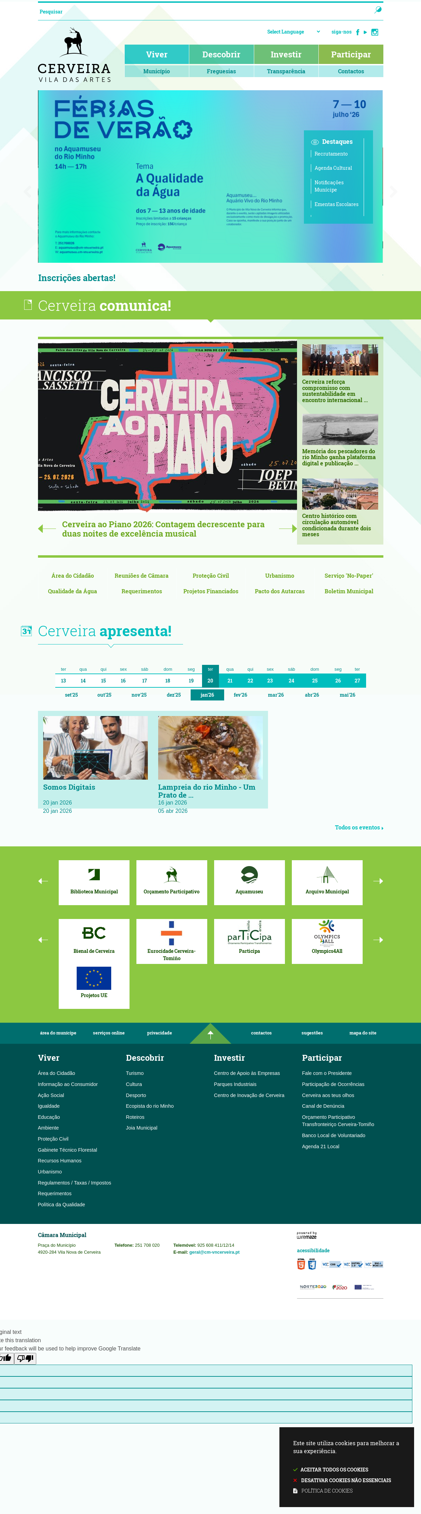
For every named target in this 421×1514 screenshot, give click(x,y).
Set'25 (71, 695)
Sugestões (312, 1034)
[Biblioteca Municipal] (94, 878)
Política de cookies (327, 1490)
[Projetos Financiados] (210, 592)
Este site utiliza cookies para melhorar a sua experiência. (346, 1467)
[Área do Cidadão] (72, 576)
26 (338, 681)
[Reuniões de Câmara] (141, 576)
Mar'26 (276, 695)
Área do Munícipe (58, 1034)
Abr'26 (312, 695)
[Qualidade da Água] (72, 592)
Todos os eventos (359, 828)
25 (314, 681)
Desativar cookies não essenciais (346, 1480)
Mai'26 (347, 695)
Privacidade (159, 1034)
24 (291, 681)
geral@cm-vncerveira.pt (214, 1252)
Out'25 (104, 695)
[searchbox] (198, 11)
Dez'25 (174, 695)
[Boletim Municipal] (349, 592)
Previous (47, 529)
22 (250, 681)
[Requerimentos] (141, 592)
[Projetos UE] (94, 982)
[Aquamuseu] (249, 878)
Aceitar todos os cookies (334, 1469)
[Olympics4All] (327, 937)
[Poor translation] (25, 1359)
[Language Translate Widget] (293, 31)
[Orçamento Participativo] (171, 878)
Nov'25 (139, 695)
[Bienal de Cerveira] (94, 937)
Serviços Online (109, 1034)
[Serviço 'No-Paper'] (349, 576)
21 (230, 681)
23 (270, 681)
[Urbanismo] (280, 576)
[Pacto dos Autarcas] (280, 592)
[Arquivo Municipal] (327, 878)
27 (357, 681)
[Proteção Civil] (210, 576)
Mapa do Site (363, 1034)
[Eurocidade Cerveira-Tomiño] (171, 941)
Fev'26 (240, 695)
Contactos (261, 1034)
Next (288, 529)
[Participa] (249, 937)
